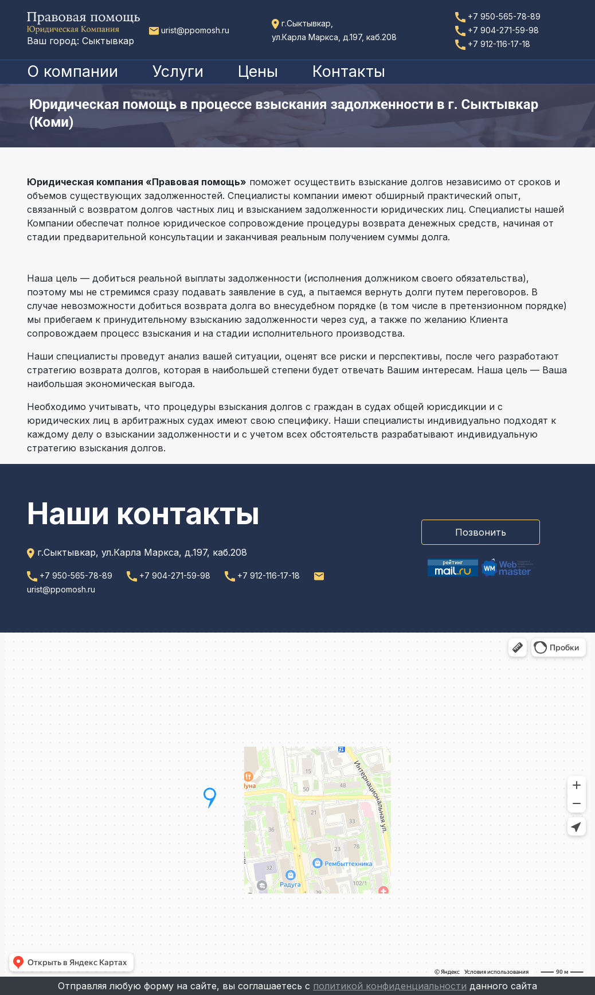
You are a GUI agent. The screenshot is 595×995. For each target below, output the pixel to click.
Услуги (177, 71)
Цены (258, 71)
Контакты (348, 71)
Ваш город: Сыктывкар (80, 40)
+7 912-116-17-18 (492, 44)
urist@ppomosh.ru (189, 30)
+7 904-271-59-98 (497, 30)
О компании (72, 71)
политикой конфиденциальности (390, 986)
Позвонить (480, 532)
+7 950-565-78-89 (498, 16)
